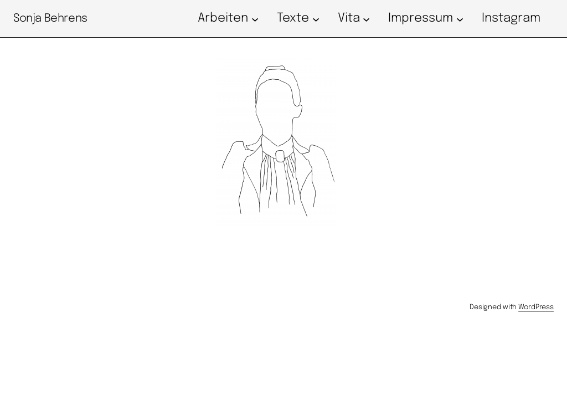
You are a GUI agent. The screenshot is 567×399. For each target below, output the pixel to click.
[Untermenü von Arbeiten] (255, 18)
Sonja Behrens (50, 18)
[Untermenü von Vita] (366, 18)
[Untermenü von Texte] (315, 18)
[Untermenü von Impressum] (459, 18)
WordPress (536, 307)
